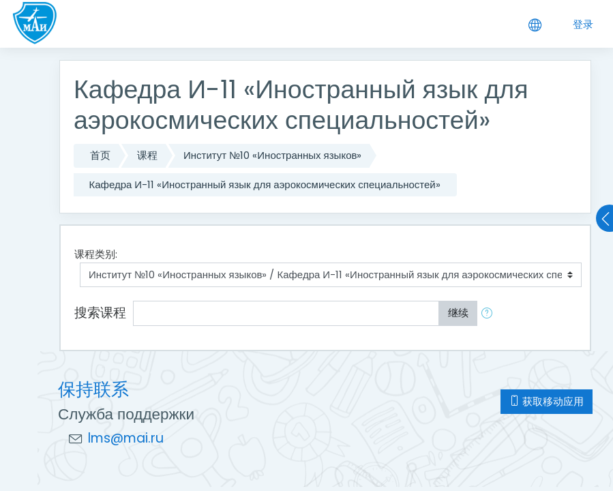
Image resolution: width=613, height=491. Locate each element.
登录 (583, 24)
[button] (489, 313)
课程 (147, 155)
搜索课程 (100, 312)
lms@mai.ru (126, 438)
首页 (100, 155)
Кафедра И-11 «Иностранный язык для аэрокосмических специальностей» (264, 184)
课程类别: (95, 254)
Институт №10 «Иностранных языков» (272, 155)
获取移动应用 (546, 401)
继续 (458, 313)
